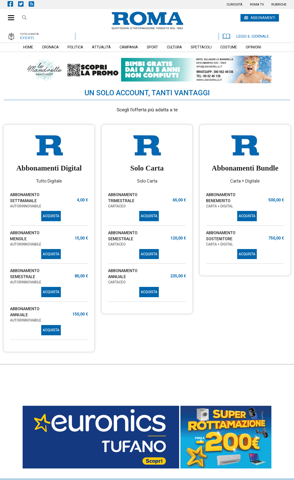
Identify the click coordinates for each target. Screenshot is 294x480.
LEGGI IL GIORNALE (246, 36)
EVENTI (27, 38)
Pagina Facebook (13, 4)
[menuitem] (234, 4)
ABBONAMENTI (263, 18)
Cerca (24, 18)
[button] (9, 15)
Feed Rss (34, 4)
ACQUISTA (51, 216)
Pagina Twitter (23, 4)
